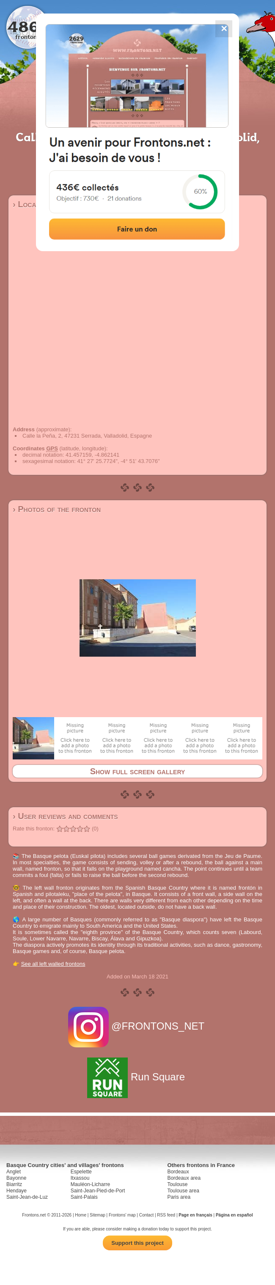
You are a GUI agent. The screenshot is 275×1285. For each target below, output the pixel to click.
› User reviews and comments (65, 816)
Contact (146, 1215)
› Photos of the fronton (57, 509)
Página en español (234, 1215)
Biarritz (14, 1184)
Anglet (13, 1172)
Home (80, 1215)
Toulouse (177, 1184)
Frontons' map (122, 1215)
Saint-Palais (84, 1197)
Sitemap (97, 1215)
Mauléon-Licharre (90, 1184)
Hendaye (16, 1191)
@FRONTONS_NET (137, 1026)
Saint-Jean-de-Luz (27, 1197)
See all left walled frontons (53, 964)
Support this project (137, 1243)
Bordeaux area (184, 1178)
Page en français (195, 1215)
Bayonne (16, 1178)
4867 (27, 26)
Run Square (137, 1076)
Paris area (178, 1197)
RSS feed (166, 1215)
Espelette (81, 1172)
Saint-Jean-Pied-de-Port (98, 1191)
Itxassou (80, 1178)
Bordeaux (178, 1172)
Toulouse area (183, 1191)
